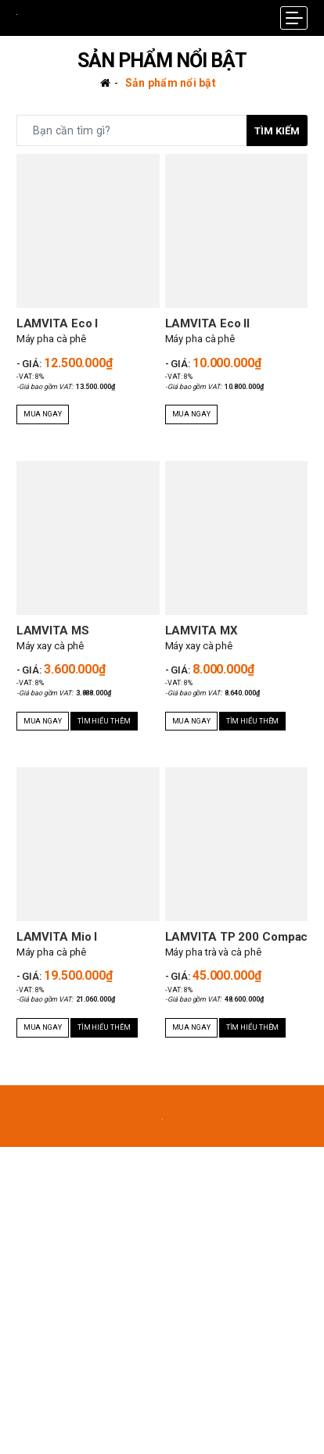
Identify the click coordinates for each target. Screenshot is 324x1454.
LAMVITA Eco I (57, 323)
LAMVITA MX (201, 630)
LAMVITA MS (52, 630)
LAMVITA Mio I (57, 937)
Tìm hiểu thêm (104, 721)
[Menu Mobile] (294, 18)
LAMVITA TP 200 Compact (238, 937)
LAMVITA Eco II (207, 323)
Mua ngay (42, 414)
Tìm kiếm (277, 131)
